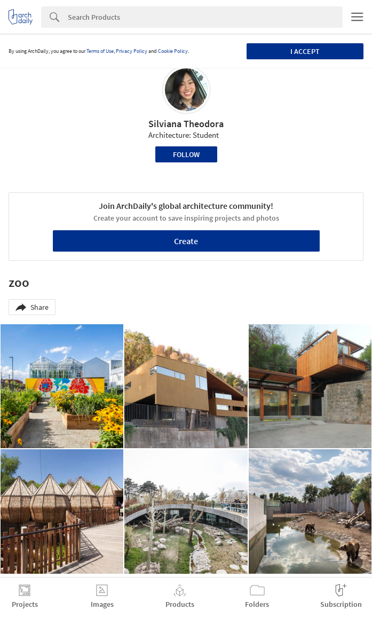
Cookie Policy (173, 51)
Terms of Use (100, 51)
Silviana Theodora (186, 124)
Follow (186, 154)
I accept (305, 51)
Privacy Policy (131, 51)
